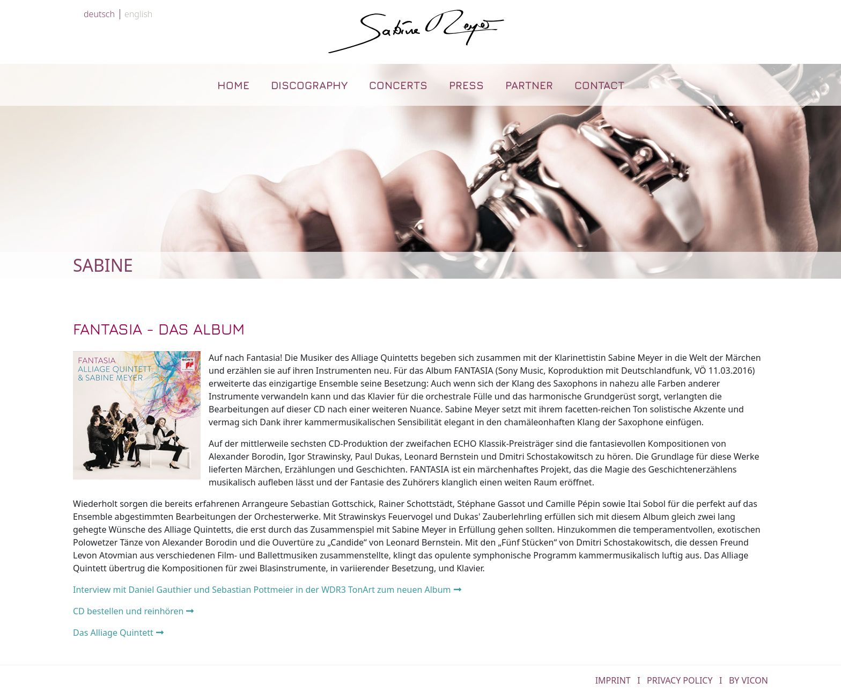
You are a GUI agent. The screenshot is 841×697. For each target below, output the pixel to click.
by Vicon (748, 680)
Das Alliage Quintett (113, 632)
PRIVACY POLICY (679, 680)
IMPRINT (613, 680)
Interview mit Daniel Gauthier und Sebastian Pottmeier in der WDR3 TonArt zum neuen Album (262, 590)
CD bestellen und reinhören (128, 611)
